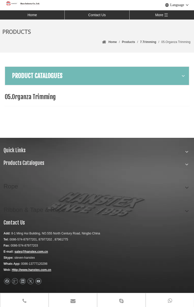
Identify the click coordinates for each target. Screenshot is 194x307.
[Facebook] (7, 281)
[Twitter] (30, 281)
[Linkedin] (22, 281)
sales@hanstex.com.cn (31, 251)
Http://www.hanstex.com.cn (31, 270)
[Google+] (15, 281)
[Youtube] (38, 281)
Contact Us (97, 15)
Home (32, 15)
